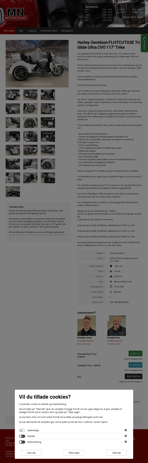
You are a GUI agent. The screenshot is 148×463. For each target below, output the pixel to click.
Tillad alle (116, 453)
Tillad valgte (74, 453)
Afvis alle (31, 453)
